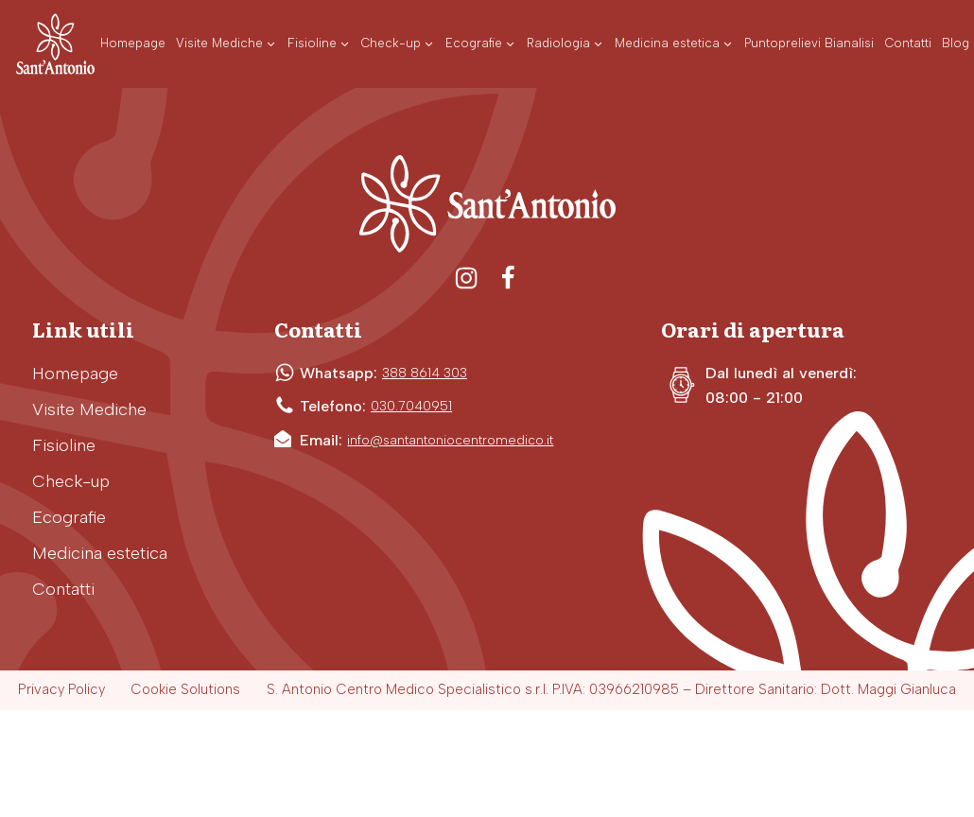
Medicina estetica (99, 553)
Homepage (75, 373)
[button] (226, 44)
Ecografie (69, 517)
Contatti (63, 589)
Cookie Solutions (185, 689)
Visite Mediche (89, 409)
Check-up (71, 481)
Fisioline (64, 445)
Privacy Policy (61, 689)
